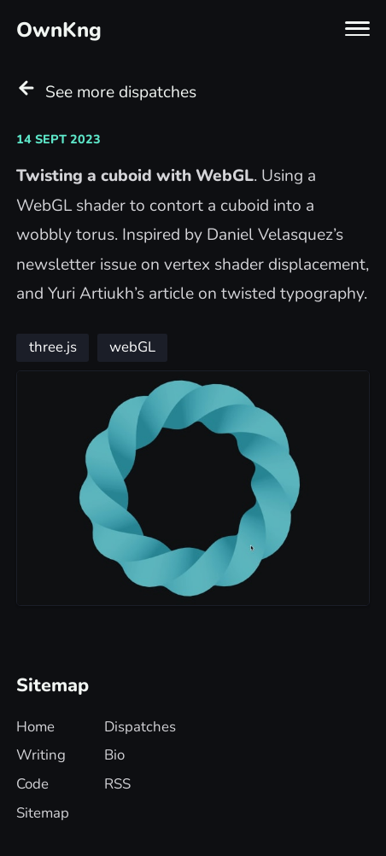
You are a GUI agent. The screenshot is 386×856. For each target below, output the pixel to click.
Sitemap (42, 813)
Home (35, 727)
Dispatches (140, 727)
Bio (114, 755)
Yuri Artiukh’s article (121, 293)
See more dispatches (106, 90)
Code (32, 784)
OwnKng (59, 30)
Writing (41, 755)
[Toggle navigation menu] (357, 28)
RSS (117, 784)
